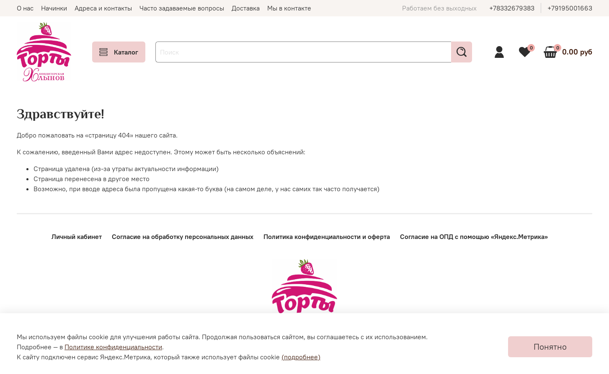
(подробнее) (300, 357)
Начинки (54, 8)
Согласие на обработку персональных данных (182, 236)
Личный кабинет (77, 236)
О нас (25, 8)
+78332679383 (511, 8)
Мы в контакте (289, 8)
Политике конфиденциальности (113, 347)
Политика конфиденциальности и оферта (326, 236)
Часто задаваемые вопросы (181, 8)
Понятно (550, 346)
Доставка (246, 8)
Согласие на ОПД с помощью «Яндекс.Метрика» (474, 236)
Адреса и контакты (103, 8)
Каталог (118, 52)
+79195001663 (569, 8)
